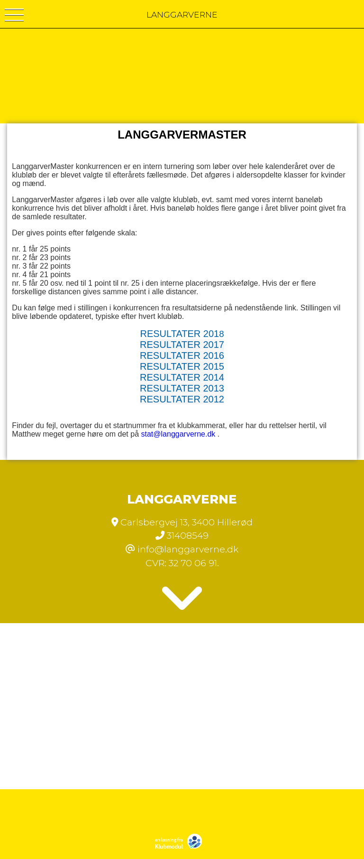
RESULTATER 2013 (182, 388)
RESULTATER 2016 (182, 355)
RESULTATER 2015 (182, 366)
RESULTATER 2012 (182, 399)
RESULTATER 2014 (182, 377)
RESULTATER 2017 (182, 344)
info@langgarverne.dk (187, 549)
